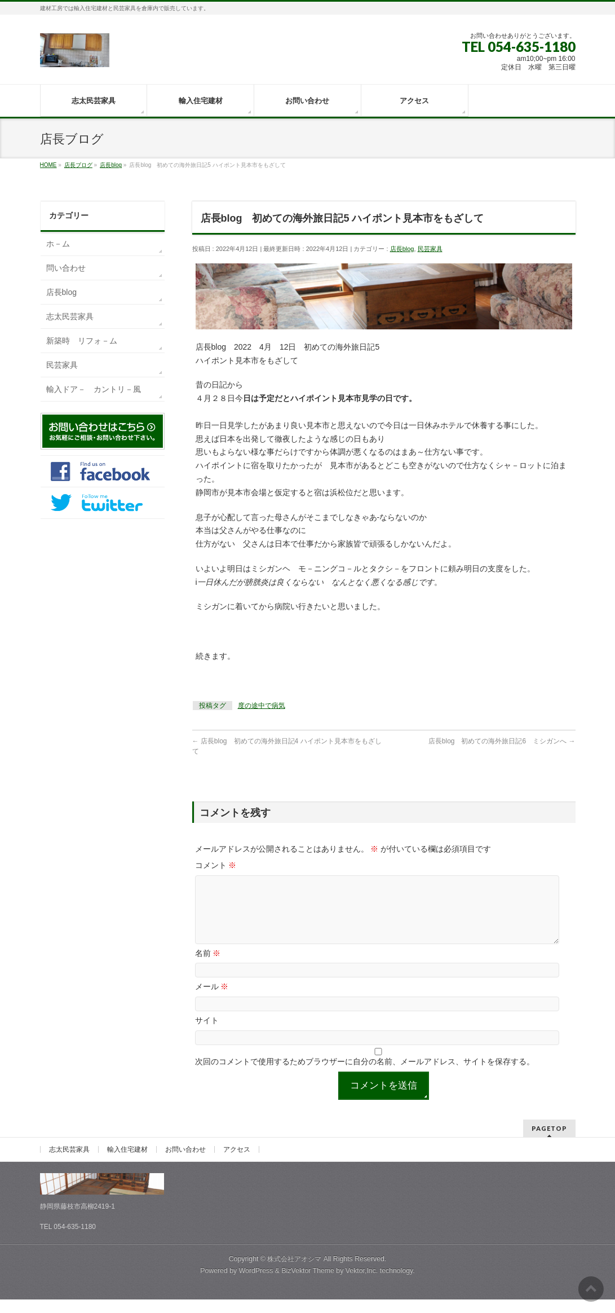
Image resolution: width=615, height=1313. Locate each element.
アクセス (236, 1163)
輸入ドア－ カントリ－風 (93, 389)
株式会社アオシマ (294, 1272)
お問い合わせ (185, 1163)
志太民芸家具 (70, 316)
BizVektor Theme (307, 1284)
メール (212, 999)
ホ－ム (58, 243)
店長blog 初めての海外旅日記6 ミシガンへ (502, 741)
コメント (216, 865)
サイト (207, 1033)
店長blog (402, 248)
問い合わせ (66, 267)
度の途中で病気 (261, 706)
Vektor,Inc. (362, 1284)
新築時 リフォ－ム (81, 340)
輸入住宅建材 (127, 1163)
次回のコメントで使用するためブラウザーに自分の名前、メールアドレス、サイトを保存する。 (364, 1075)
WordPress (256, 1284)
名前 (208, 966)
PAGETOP (549, 1141)
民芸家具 (430, 248)
